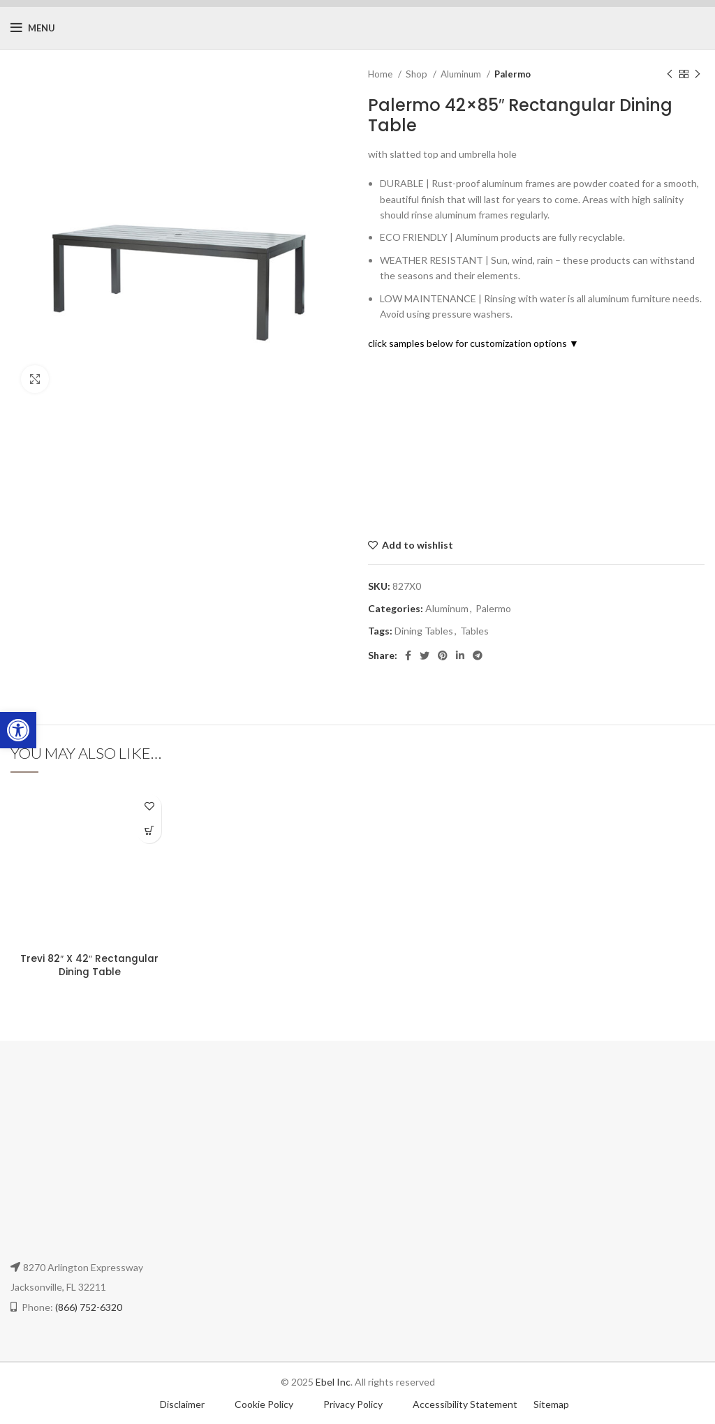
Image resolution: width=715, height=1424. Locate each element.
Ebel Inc (333, 1382)
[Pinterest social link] (443, 655)
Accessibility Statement (465, 1404)
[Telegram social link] (478, 655)
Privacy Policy (354, 1404)
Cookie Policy (265, 1404)
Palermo (512, 74)
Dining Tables (424, 631)
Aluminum (462, 74)
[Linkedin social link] (460, 655)
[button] (18, 730)
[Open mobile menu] (32, 28)
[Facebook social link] (408, 655)
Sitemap (551, 1404)
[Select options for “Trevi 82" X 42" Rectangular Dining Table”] (149, 831)
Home (381, 74)
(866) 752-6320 (88, 1307)
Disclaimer (182, 1404)
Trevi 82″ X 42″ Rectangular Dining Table (89, 965)
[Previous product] (670, 75)
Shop (417, 74)
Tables (474, 631)
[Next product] (698, 75)
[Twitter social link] (424, 655)
